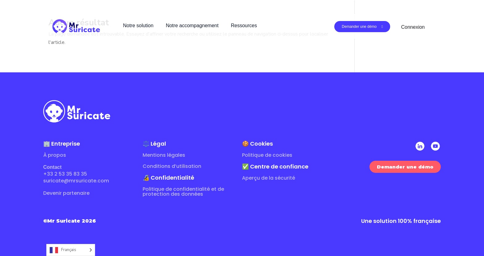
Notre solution (138, 25)
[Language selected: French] (70, 250)
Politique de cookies (267, 155)
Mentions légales (164, 155)
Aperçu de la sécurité (268, 177)
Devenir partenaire (66, 193)
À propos (54, 155)
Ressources (244, 25)
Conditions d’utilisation (172, 166)
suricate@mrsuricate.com (76, 180)
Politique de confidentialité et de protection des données (183, 192)
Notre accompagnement (192, 25)
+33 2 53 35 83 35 (65, 173)
